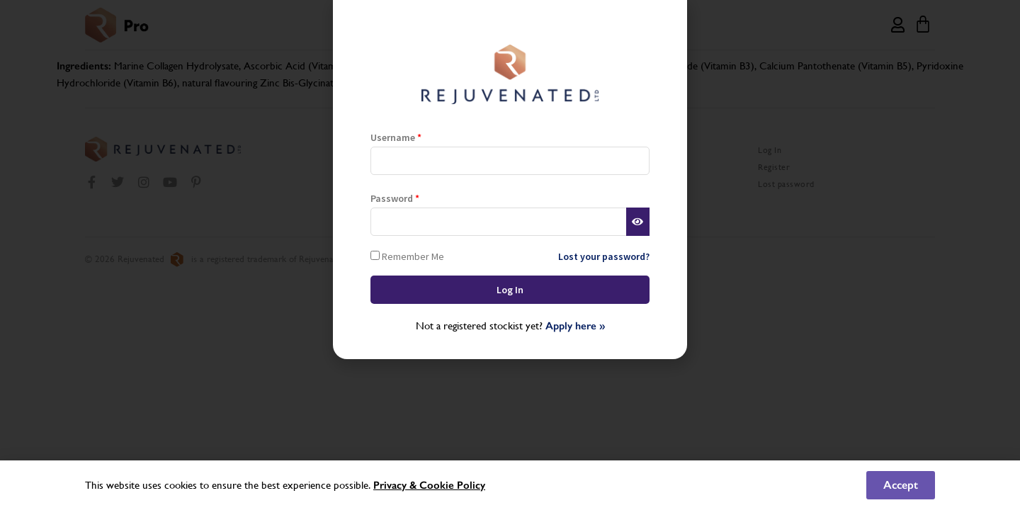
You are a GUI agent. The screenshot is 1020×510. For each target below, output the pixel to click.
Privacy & (396, 485)
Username (395, 137)
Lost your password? (604, 256)
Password (394, 198)
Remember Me (407, 256)
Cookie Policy (452, 485)
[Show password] (638, 222)
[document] (510, 255)
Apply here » (575, 325)
